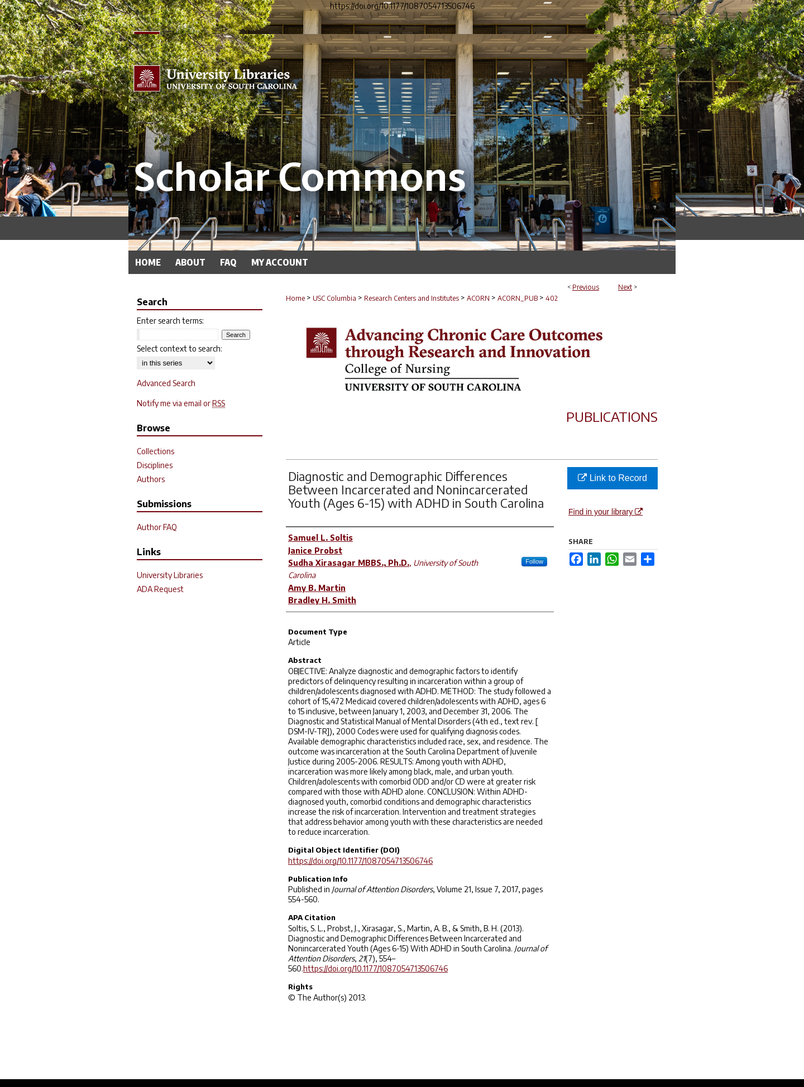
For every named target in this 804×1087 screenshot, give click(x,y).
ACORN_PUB (517, 298)
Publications (612, 416)
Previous (585, 287)
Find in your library (605, 511)
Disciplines (155, 465)
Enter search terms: (170, 320)
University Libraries (170, 575)
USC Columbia (334, 298)
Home (295, 298)
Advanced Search (166, 383)
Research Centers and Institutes (411, 298)
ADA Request (160, 589)
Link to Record (612, 478)
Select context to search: (179, 348)
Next (625, 287)
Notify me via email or (181, 403)
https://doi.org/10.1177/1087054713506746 (360, 860)
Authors (151, 479)
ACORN (478, 298)
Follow (534, 561)
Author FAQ (157, 527)
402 (551, 298)
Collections (155, 451)
